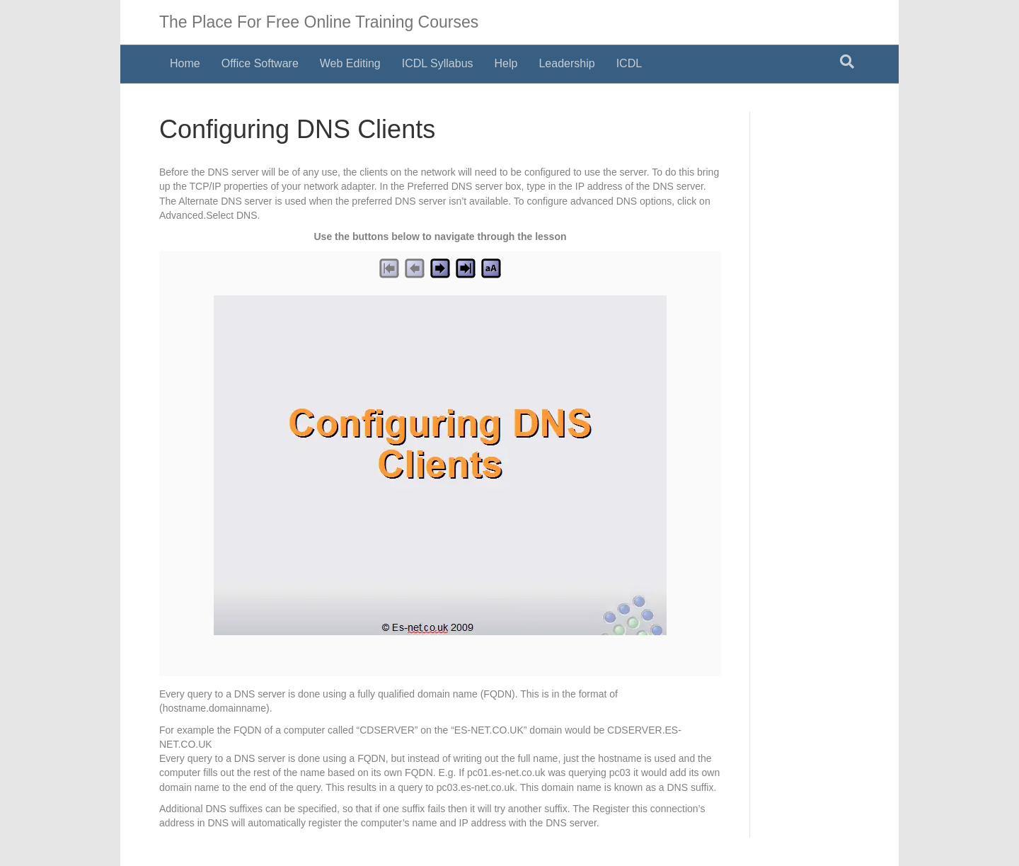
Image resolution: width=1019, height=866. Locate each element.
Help (506, 63)
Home (185, 63)
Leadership (566, 63)
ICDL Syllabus (437, 63)
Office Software (260, 63)
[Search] (847, 61)
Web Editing (350, 63)
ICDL (629, 63)
